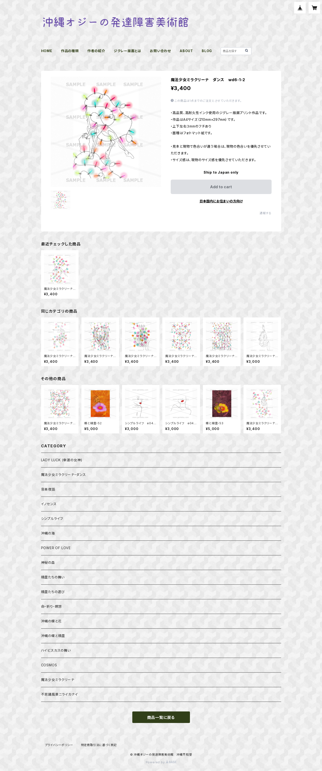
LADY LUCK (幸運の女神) (62, 460)
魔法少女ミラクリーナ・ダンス (63, 475)
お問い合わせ (160, 51)
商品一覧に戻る (161, 717)
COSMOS (49, 665)
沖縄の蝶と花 (51, 621)
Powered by (161, 762)
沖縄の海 (48, 533)
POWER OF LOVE (56, 548)
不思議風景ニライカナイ (59, 694)
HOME (46, 51)
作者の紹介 (96, 51)
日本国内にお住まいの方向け (221, 201)
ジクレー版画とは (127, 51)
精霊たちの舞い (53, 577)
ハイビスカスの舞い (56, 650)
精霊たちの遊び (53, 592)
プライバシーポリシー (59, 745)
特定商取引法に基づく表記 (99, 745)
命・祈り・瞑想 (51, 606)
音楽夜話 (48, 489)
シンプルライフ (52, 518)
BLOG (207, 51)
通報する (265, 213)
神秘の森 (48, 562)
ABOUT (186, 51)
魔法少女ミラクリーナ (57, 680)
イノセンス (49, 504)
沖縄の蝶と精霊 (53, 636)
